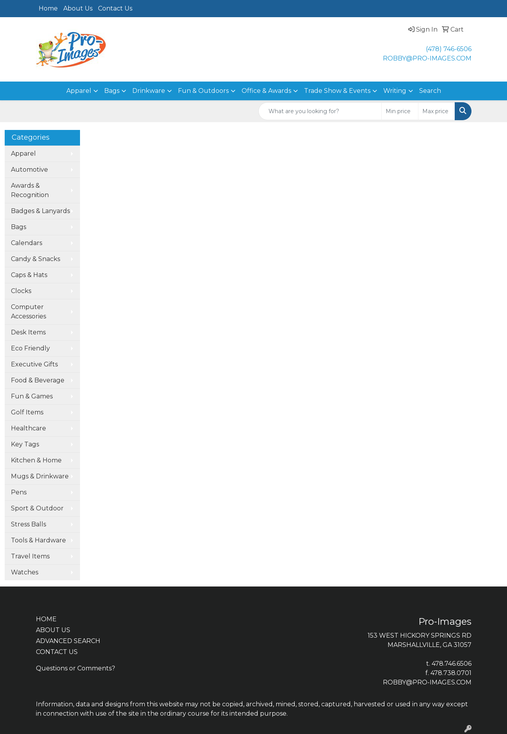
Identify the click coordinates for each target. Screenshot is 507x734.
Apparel (78, 90)
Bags (111, 90)
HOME (46, 619)
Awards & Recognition (30, 190)
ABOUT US (53, 630)
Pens (19, 492)
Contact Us (115, 8)
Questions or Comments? (75, 668)
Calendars (26, 243)
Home (48, 8)
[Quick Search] (320, 111)
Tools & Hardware (38, 540)
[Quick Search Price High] (436, 111)
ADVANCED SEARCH (68, 641)
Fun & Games (32, 396)
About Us (78, 8)
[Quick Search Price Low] (399, 111)
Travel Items (30, 556)
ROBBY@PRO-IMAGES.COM (427, 58)
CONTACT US (57, 652)
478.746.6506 (451, 663)
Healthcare (28, 428)
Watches (24, 572)
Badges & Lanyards (40, 211)
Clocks (21, 291)
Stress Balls (28, 524)
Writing (394, 90)
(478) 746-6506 (448, 49)
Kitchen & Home (36, 460)
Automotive (29, 169)
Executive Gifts (34, 364)
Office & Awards (266, 90)
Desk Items (28, 332)
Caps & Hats (29, 275)
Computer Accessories (28, 311)
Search (430, 90)
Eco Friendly (30, 348)
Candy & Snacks (35, 259)
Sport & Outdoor (37, 508)
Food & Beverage (37, 380)
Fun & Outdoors (203, 90)
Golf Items (27, 412)
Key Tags (25, 444)
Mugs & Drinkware (40, 476)
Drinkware (148, 90)
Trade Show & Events (337, 90)
